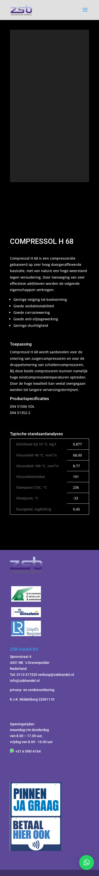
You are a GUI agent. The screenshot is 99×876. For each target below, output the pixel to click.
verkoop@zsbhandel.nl (56, 675)
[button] (86, 862)
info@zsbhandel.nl (25, 681)
